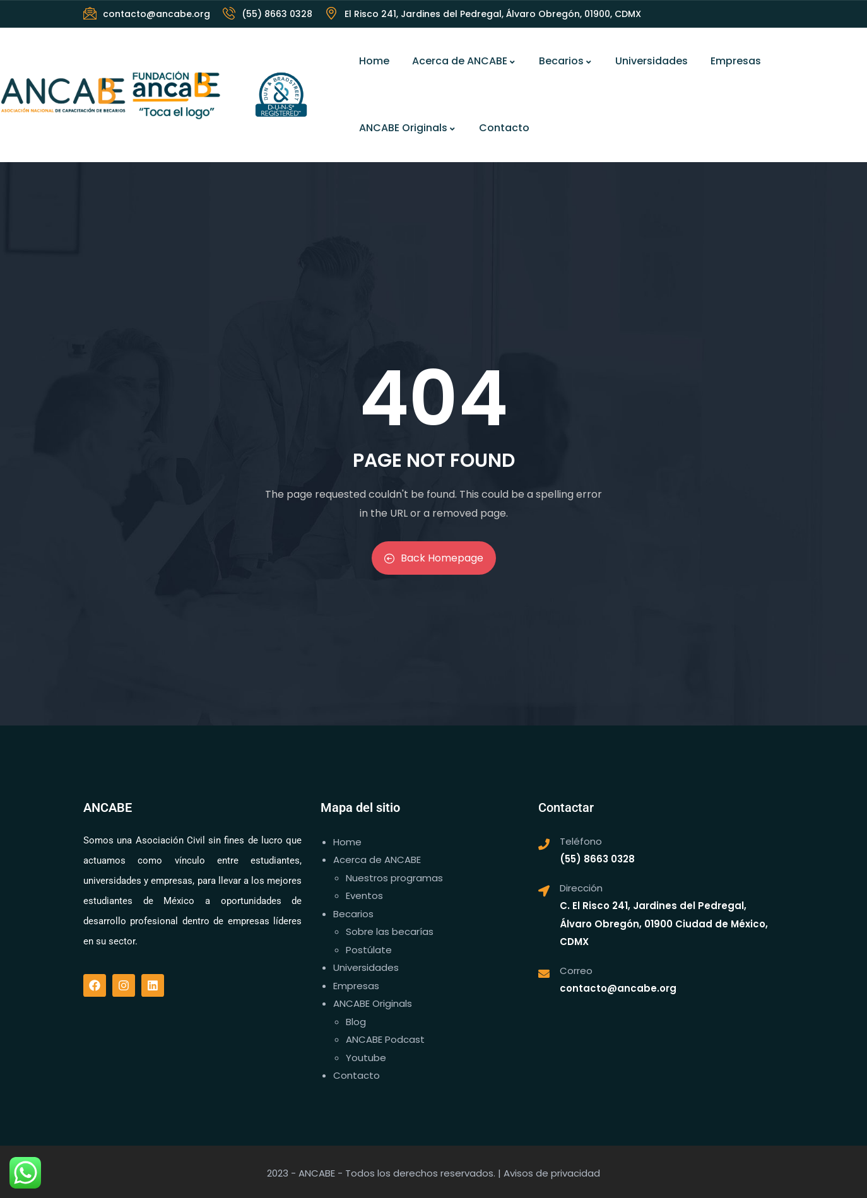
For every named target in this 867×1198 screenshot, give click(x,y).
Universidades (651, 61)
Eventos (364, 895)
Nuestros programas (394, 877)
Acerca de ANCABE (464, 61)
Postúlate (369, 949)
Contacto (504, 127)
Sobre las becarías (390, 931)
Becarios (566, 61)
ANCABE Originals (407, 127)
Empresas (736, 61)
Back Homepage (433, 558)
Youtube (366, 1057)
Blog (356, 1021)
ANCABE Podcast (385, 1039)
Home (374, 61)
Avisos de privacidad (552, 1173)
